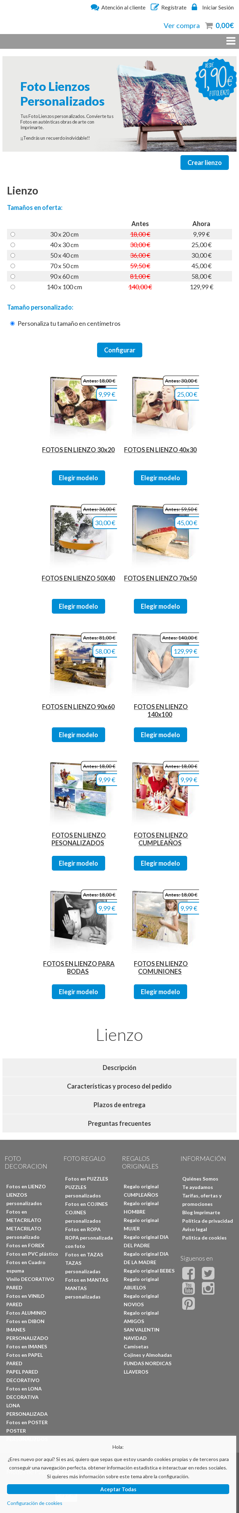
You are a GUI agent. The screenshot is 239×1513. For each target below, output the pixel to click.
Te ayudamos (197, 1187)
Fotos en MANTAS (86, 1280)
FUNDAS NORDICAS (147, 1363)
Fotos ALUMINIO (26, 1313)
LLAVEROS (136, 1372)
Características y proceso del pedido (119, 1086)
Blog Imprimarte (201, 1212)
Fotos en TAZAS (84, 1254)
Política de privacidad (207, 1221)
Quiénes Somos (200, 1179)
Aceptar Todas (118, 1489)
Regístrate (168, 7)
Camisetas (136, 1346)
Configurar (119, 350)
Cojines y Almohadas (148, 1355)
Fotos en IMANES (26, 1346)
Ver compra (182, 25)
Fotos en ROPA (83, 1229)
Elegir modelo (78, 478)
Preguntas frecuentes (119, 1123)
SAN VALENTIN (141, 1330)
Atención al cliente (118, 7)
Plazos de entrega (119, 1105)
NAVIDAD (135, 1338)
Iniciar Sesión (213, 7)
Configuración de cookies (34, 1503)
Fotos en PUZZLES (86, 1179)
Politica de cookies (204, 1238)
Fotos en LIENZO (26, 1186)
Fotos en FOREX (25, 1245)
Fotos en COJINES (86, 1204)
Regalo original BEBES (149, 1271)
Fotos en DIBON (25, 1321)
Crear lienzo (204, 162)
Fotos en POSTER (27, 1422)
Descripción (119, 1067)
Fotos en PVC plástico (32, 1254)
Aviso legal (194, 1229)
